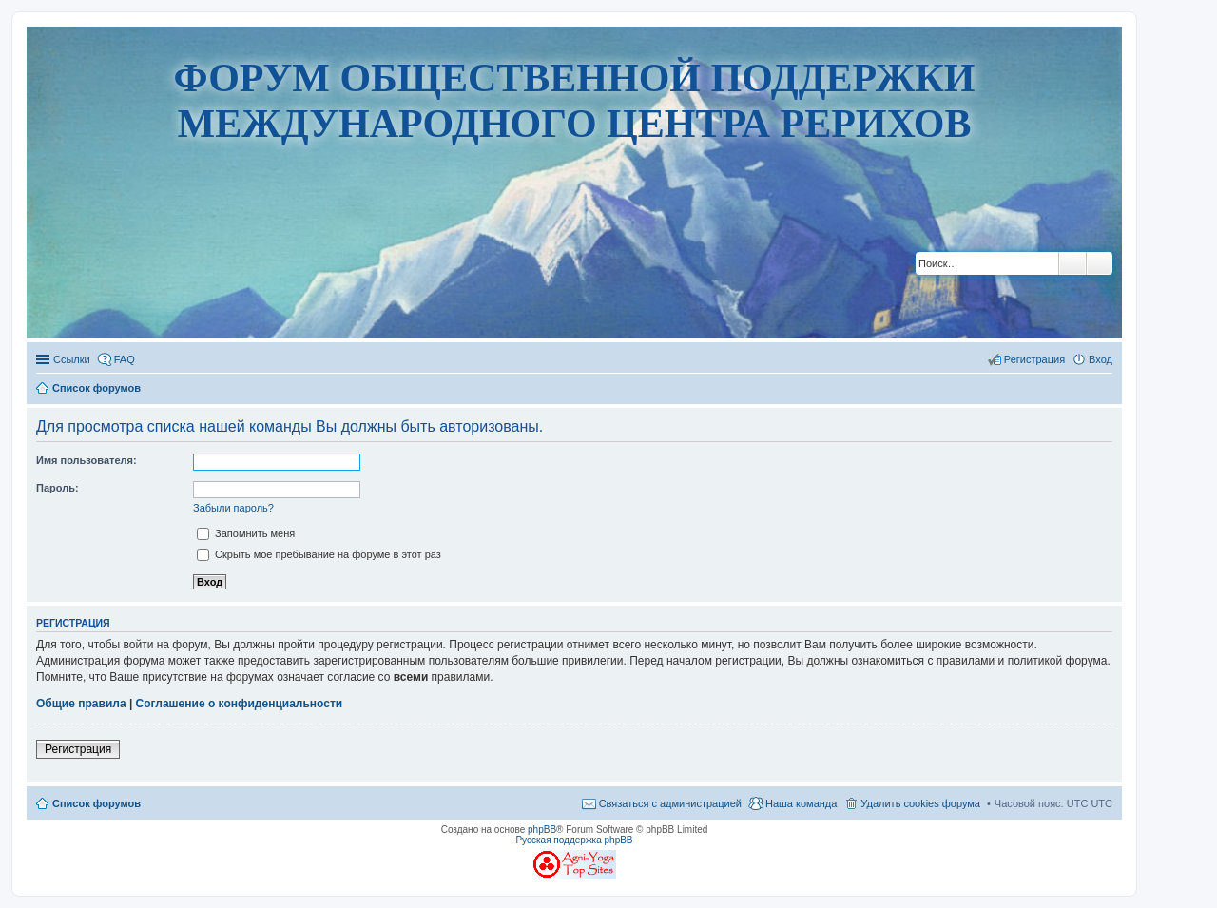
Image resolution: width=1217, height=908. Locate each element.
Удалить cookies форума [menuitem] (920, 803)
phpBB (542, 829)
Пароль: (57, 487)
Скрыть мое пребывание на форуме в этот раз (319, 554)
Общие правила (81, 703)
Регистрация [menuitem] (1034, 359)
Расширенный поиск (1099, 263)
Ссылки (71, 359)
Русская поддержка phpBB (573, 840)
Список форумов (96, 803)
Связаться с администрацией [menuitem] (670, 803)
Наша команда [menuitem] (801, 803)
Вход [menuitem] (1100, 359)
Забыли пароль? (233, 507)
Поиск (1072, 263)
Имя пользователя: (86, 460)
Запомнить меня (246, 533)
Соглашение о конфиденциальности (239, 703)
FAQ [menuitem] (124, 359)
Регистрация (78, 749)
